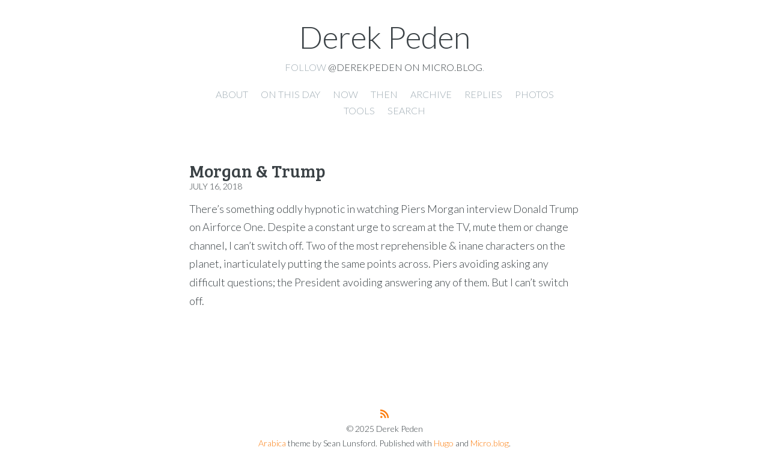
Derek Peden (384, 36)
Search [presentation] (406, 110)
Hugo (444, 443)
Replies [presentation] (483, 94)
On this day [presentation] (290, 94)
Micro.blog (489, 443)
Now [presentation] (345, 94)
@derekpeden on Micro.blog (405, 67)
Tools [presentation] (359, 110)
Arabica (272, 443)
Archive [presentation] (431, 94)
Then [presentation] (384, 94)
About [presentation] (232, 94)
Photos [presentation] (534, 94)
